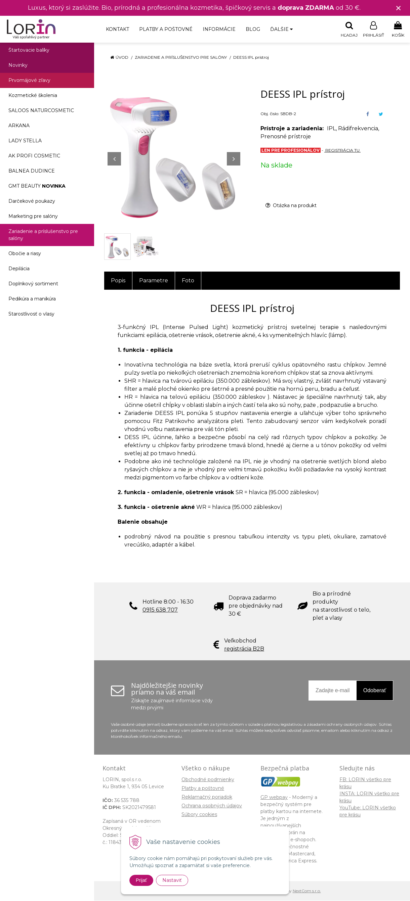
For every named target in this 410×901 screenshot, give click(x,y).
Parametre (153, 281)
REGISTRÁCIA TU (342, 150)
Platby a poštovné (166, 29)
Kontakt (117, 29)
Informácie (219, 29)
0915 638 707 (160, 610)
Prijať (141, 880)
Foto (188, 281)
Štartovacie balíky (28, 50)
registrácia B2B (244, 649)
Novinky (18, 65)
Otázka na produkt (291, 206)
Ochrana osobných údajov (211, 806)
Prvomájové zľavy (29, 81)
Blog (253, 29)
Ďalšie (281, 29)
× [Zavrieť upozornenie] (399, 7)
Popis (118, 281)
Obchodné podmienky (207, 780)
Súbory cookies (199, 815)
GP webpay (274, 798)
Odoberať (374, 691)
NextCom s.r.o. (307, 891)
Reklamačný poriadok (206, 797)
